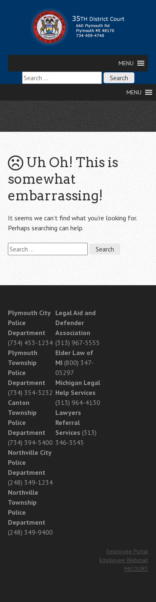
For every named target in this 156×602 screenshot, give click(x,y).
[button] (126, 63)
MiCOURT (136, 568)
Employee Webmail (123, 560)
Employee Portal (127, 551)
